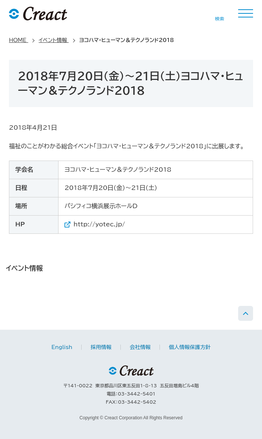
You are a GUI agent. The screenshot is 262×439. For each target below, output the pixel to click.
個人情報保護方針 (190, 347)
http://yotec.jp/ (99, 224)
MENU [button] (245, 13)
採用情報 (101, 347)
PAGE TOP (245, 313)
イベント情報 (24, 268)
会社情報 (140, 347)
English (61, 347)
